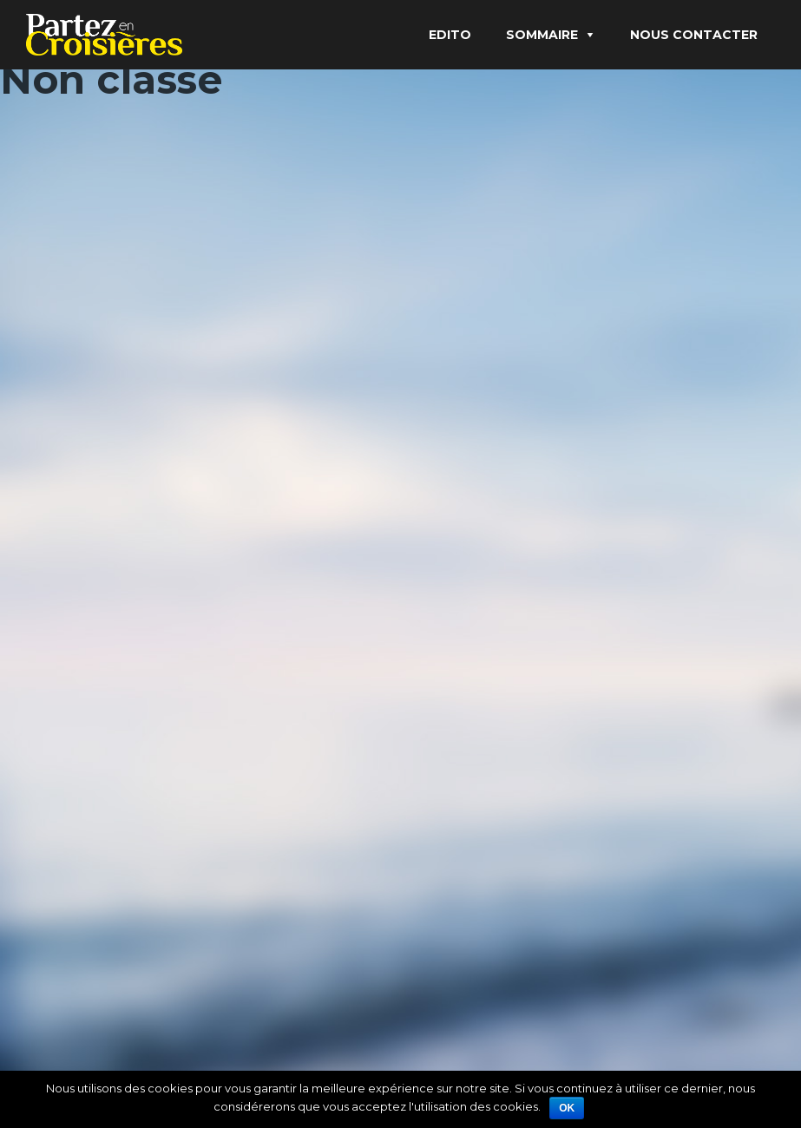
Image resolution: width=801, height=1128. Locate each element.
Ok (566, 1108)
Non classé (172, 394)
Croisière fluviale (120, 366)
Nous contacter (694, 35)
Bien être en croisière (285, 873)
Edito (450, 35)
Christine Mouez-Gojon (96, 873)
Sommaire (542, 35)
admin (54, 394)
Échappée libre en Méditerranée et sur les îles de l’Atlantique (596, 386)
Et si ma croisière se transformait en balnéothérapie (139, 825)
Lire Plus (58, 490)
